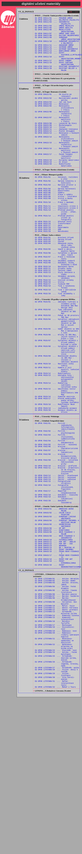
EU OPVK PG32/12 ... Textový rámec (53, 315)
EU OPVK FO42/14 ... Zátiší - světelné (55, 562)
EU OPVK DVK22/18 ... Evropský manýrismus (57, 185)
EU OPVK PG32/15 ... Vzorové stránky (54, 326)
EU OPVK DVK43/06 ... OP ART (50, 620)
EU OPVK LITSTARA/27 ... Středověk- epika (57, 784)
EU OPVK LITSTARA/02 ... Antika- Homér (55, 681)
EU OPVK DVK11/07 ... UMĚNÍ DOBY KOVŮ (55, 37)
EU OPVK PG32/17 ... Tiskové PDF (52, 331)
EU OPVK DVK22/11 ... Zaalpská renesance (56, 148)
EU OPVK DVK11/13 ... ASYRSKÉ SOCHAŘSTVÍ (56, 55)
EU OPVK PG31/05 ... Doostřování (52, 221)
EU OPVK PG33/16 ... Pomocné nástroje (55, 464)
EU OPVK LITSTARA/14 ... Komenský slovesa (57, 722)
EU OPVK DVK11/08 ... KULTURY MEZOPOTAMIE (57, 39)
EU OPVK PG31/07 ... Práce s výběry (54, 225)
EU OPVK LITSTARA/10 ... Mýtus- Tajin (55, 710)
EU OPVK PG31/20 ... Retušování (51, 269)
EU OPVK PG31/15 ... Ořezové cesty (53, 257)
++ (70, 12)
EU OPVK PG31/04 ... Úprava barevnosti (55, 218)
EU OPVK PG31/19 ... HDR (48, 267)
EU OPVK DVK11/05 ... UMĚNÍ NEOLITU (54, 30)
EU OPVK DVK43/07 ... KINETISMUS (52, 622)
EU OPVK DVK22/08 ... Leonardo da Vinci (56, 141)
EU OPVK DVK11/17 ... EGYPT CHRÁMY (53, 69)
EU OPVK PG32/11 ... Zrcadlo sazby (53, 313)
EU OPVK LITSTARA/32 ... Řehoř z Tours (55, 807)
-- (76, 12)
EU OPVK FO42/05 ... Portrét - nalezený (56, 521)
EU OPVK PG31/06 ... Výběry (49, 223)
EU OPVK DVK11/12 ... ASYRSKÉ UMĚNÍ (54, 53)
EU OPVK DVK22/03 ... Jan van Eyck (53, 116)
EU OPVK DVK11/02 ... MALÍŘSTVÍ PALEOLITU (57, 21)
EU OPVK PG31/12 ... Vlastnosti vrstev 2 (56, 241)
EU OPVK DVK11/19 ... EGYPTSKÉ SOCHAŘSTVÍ (57, 76)
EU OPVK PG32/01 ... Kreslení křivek (54, 276)
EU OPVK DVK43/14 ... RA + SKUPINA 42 (55, 643)
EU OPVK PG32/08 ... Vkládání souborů (55, 304)
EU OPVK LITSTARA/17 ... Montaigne (53, 733)
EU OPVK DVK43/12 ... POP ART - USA (54, 638)
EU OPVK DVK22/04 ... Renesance (51, 118)
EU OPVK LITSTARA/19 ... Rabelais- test (56, 740)
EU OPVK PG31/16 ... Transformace (53, 260)
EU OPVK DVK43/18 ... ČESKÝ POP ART (54, 656)
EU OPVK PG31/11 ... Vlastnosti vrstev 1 (56, 239)
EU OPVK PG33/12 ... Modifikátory (53, 437)
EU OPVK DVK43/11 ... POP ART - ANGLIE (55, 636)
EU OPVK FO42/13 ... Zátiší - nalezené (55, 560)
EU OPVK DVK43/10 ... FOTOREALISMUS (54, 633)
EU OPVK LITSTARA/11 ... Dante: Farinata (56, 713)
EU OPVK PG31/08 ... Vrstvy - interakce (56, 227)
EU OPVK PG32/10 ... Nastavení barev (54, 310)
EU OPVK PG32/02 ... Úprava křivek (53, 278)
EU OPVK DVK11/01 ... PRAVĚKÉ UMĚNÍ (54, 19)
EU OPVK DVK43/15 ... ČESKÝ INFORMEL (54, 645)
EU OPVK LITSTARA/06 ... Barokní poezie (56, 697)
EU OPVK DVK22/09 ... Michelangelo (53, 144)
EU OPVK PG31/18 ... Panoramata (51, 264)
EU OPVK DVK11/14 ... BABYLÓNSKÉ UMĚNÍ (55, 58)
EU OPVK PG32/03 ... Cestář (49, 281)
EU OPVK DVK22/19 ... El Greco (51, 187)
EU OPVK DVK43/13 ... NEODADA (50, 640)
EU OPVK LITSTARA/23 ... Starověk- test (56, 763)
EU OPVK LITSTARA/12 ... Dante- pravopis (56, 715)
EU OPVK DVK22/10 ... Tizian (50, 146)
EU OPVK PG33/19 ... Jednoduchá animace (56, 478)
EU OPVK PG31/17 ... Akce (48, 262)
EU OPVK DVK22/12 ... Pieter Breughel (55, 151)
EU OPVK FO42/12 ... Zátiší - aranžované (56, 557)
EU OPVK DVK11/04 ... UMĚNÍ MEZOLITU (54, 28)
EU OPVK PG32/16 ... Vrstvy (49, 329)
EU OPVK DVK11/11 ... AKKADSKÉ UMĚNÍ (54, 51)
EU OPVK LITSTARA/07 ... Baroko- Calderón (57, 699)
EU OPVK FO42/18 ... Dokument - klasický (56, 580)
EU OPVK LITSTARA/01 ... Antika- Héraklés (57, 678)
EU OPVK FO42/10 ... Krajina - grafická (56, 546)
